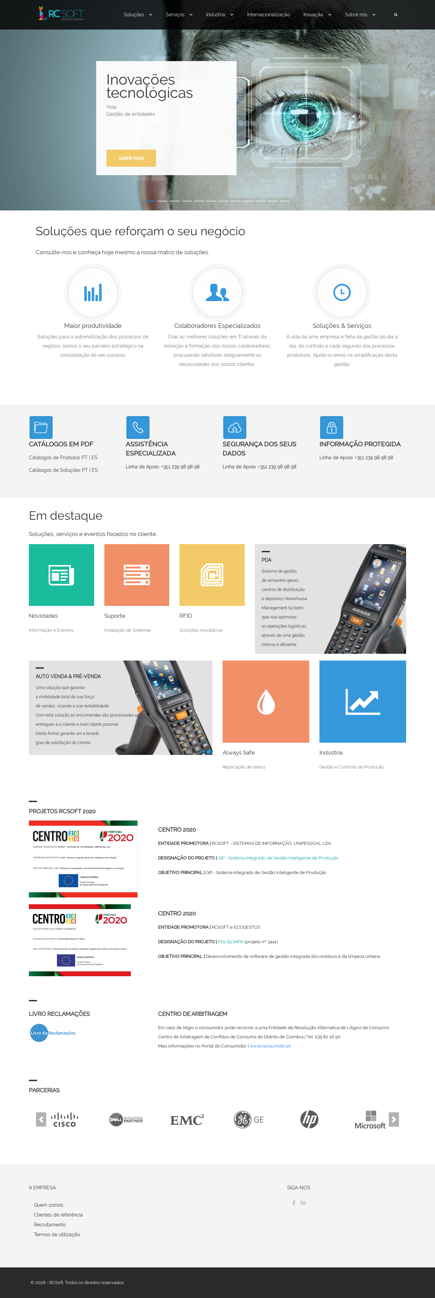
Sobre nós (360, 15)
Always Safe (239, 752)
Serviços (179, 15)
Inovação (317, 15)
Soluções (138, 15)
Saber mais (131, 158)
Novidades (43, 615)
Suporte (114, 615)
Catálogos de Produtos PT (58, 457)
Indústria (219, 15)
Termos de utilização (57, 1234)
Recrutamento (50, 1224)
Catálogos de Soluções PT (58, 470)
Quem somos (48, 1205)
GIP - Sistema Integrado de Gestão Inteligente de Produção (278, 857)
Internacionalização (268, 14)
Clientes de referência (58, 1215)
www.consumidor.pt (270, 1046)
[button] (41, 1119)
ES (94, 457)
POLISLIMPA (230, 941)
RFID (185, 615)
